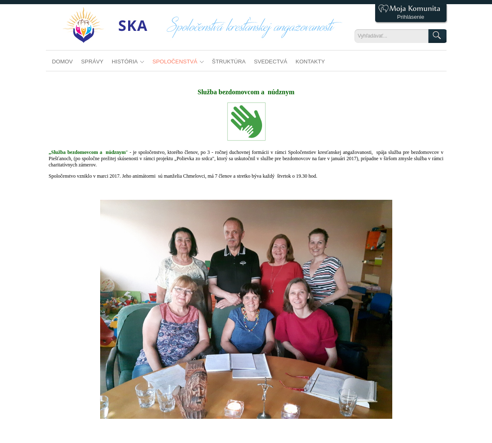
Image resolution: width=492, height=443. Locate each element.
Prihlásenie (410, 17)
